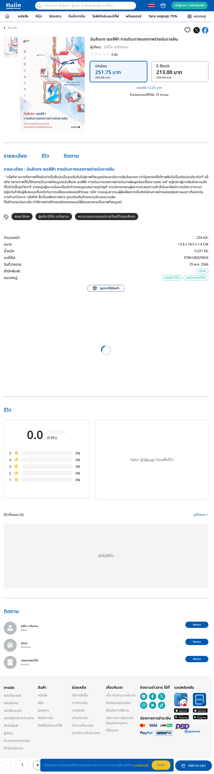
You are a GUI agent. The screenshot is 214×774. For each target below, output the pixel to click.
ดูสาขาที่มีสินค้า (106, 288)
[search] (39, 5)
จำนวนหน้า (12, 238)
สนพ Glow (22, 216)
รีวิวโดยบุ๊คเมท (13, 748)
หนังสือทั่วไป (172, 277)
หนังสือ (23, 16)
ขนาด (8, 244)
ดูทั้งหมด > (201, 514)
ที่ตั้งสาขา (112, 730)
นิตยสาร (55, 16)
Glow (202, 271)
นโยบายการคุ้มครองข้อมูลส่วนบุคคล (120, 720)
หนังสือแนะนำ (13, 710)
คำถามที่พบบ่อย (83, 725)
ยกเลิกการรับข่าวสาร (86, 733)
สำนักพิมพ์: (12, 271)
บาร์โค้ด (9, 258)
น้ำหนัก (9, 251)
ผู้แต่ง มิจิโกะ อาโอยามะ (53, 216)
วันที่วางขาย (13, 264)
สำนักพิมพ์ (11, 725)
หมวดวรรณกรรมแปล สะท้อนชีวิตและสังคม (106, 216)
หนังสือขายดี (12, 695)
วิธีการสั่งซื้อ (80, 695)
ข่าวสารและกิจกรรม (17, 740)
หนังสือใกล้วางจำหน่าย (19, 718)
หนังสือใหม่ (11, 703)
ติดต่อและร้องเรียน (118, 702)
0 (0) (114, 54)
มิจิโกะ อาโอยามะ (116, 47)
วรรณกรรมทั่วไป (196, 277)
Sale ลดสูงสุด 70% (163, 16)
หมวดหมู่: (11, 278)
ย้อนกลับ (12, 28)
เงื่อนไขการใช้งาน (117, 710)
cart (163, 5)
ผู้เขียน (8, 733)
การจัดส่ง (78, 710)
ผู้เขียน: (95, 47)
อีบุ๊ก (38, 16)
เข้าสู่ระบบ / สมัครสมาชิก (190, 5)
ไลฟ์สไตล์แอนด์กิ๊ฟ (105, 16)
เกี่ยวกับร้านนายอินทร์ (120, 695)
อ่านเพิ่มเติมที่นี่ (141, 765)
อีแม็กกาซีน (76, 16)
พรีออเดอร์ (133, 16)
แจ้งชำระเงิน (80, 717)
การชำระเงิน (80, 702)
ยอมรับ (161, 765)
